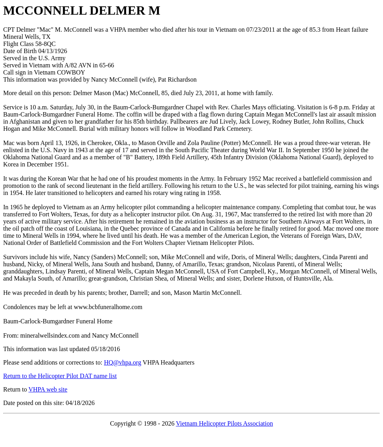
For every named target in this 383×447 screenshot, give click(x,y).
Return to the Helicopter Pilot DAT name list (60, 375)
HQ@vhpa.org (122, 362)
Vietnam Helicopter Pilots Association (224, 423)
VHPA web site (48, 389)
